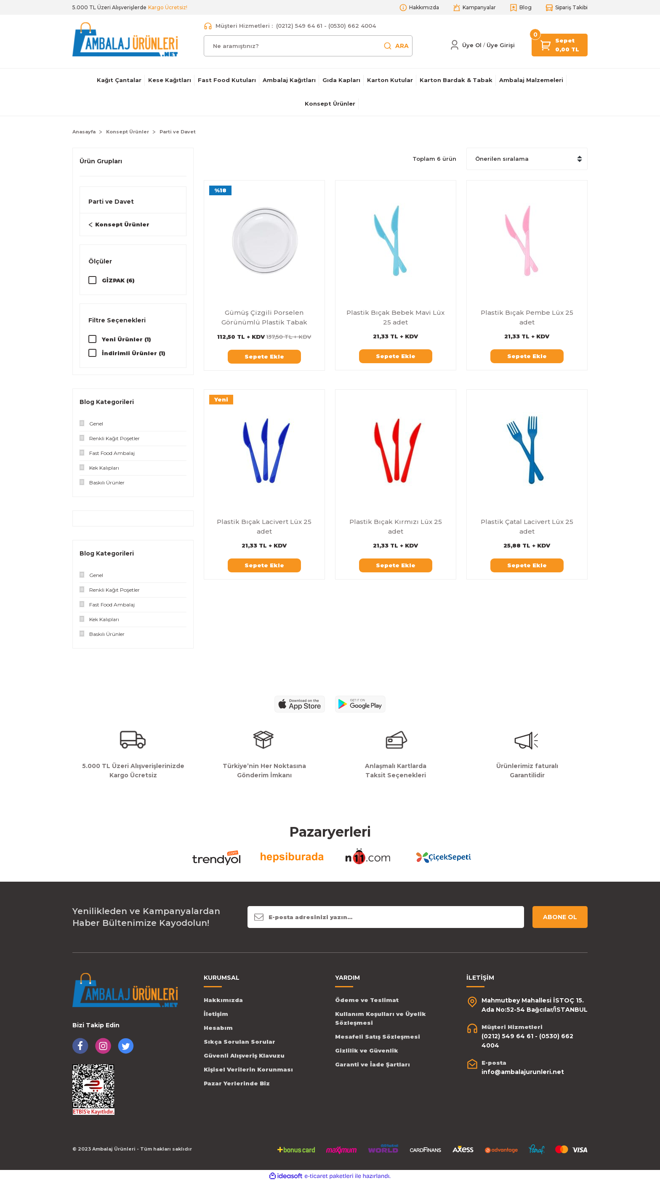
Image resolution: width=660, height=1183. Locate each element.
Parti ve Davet (178, 132)
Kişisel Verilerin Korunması (248, 1070)
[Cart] (546, 44)
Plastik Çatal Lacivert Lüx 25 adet (527, 526)
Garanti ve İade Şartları (372, 1065)
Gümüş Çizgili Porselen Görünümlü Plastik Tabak (264, 317)
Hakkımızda (223, 1000)
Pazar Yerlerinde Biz (237, 1084)
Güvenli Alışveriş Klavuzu (244, 1056)
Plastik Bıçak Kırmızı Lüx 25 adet (395, 526)
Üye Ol (472, 45)
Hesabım (218, 1028)
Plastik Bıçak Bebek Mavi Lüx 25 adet (395, 317)
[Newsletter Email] (386, 918)
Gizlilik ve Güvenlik (366, 1051)
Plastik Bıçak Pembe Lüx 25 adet (527, 317)
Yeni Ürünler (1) (126, 339)
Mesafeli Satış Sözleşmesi (377, 1037)
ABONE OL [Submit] (560, 918)
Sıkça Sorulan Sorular (239, 1042)
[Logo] (125, 39)
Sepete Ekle (264, 356)
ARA (396, 46)
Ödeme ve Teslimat (367, 1000)
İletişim (216, 1014)
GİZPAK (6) (118, 280)
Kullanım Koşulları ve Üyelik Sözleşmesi (380, 1019)
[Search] (308, 45)
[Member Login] (454, 45)
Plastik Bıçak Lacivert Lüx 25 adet (264, 526)
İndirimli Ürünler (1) (133, 353)
